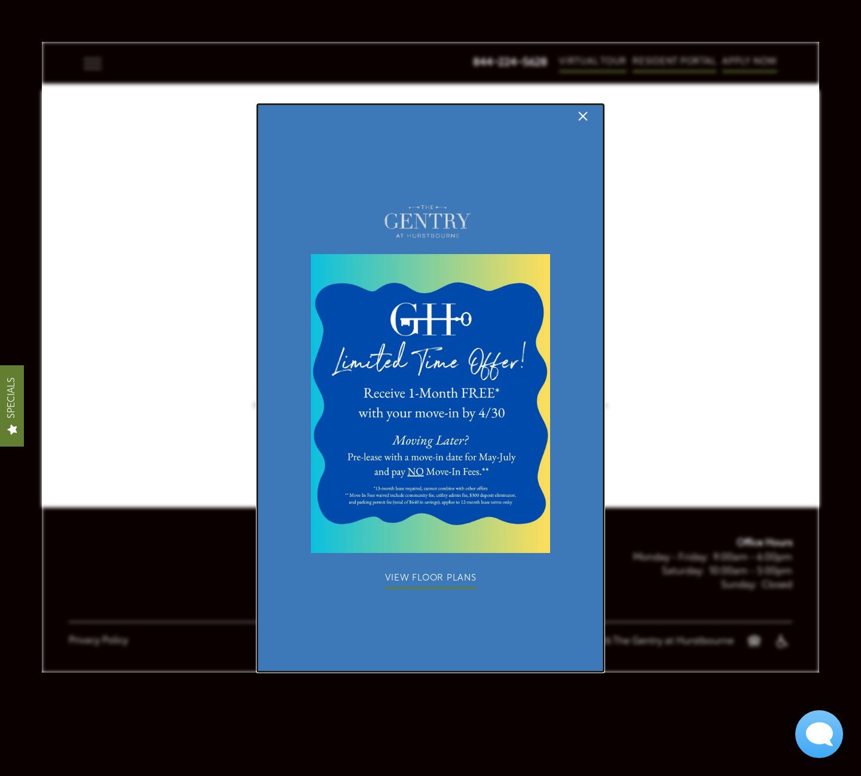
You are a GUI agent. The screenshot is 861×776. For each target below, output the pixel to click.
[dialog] (430, 388)
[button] (431, 579)
